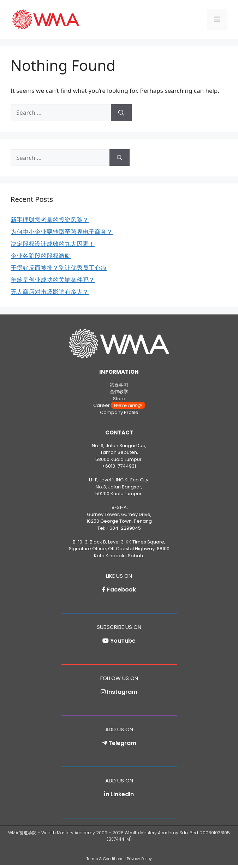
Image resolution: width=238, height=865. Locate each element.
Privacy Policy (139, 858)
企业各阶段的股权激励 (41, 256)
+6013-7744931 (119, 466)
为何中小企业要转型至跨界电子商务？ (62, 232)
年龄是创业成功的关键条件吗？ (53, 280)
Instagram (122, 692)
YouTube (123, 641)
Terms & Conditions (105, 858)
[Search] (121, 112)
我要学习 (119, 385)
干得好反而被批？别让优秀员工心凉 (59, 268)
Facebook (121, 589)
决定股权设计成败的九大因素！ (53, 244)
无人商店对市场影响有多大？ (50, 292)
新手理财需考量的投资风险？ (50, 220)
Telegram (122, 743)
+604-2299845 (123, 528)
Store (119, 398)
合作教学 (119, 391)
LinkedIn (122, 794)
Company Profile (119, 412)
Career (119, 405)
